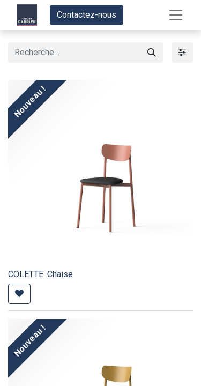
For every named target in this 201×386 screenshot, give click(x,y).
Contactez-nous (86, 15)
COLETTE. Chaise (40, 274)
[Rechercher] (151, 52)
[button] (19, 294)
